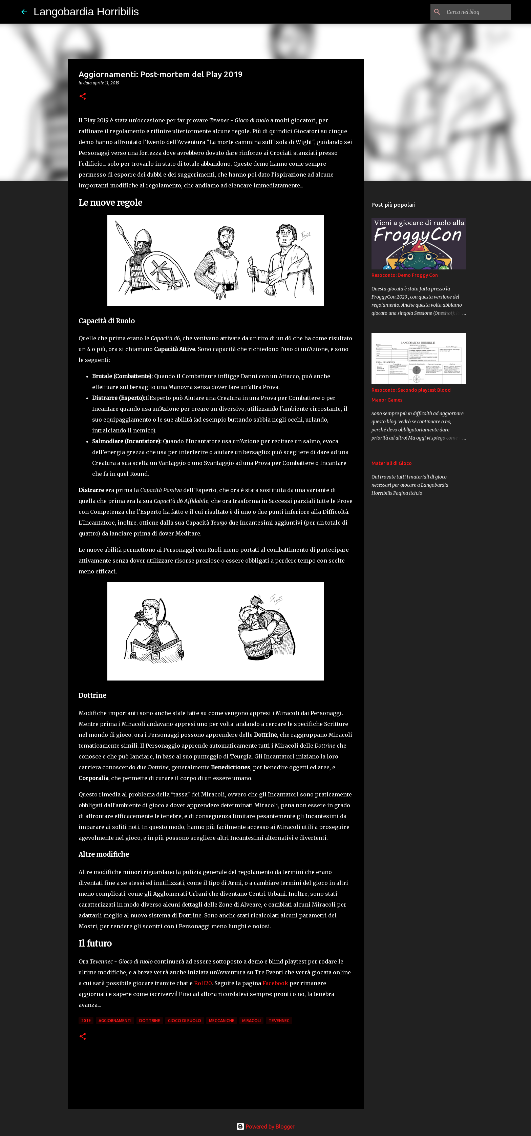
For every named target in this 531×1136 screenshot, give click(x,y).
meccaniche (221, 1020)
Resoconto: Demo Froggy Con (404, 275)
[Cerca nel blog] (475, 12)
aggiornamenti (115, 1020)
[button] (83, 96)
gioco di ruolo (184, 1020)
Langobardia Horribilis (86, 11)
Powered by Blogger (265, 1126)
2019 (86, 1020)
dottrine (149, 1020)
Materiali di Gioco (391, 463)
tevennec (279, 1020)
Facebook (275, 983)
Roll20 (203, 983)
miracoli (251, 1020)
